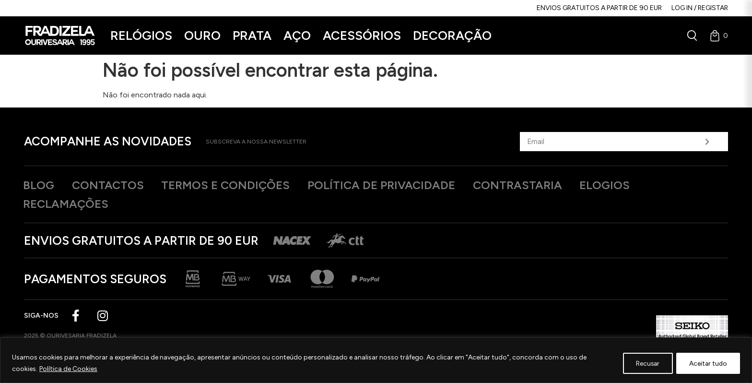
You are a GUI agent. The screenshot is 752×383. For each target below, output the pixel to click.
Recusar (643, 363)
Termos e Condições (237, 185)
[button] (141, 35)
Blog (40, 185)
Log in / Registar (699, 8)
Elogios (632, 185)
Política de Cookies (68, 369)
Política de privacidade (399, 185)
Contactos (113, 185)
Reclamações (68, 204)
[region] (376, 360)
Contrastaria (541, 185)
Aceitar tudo (706, 363)
